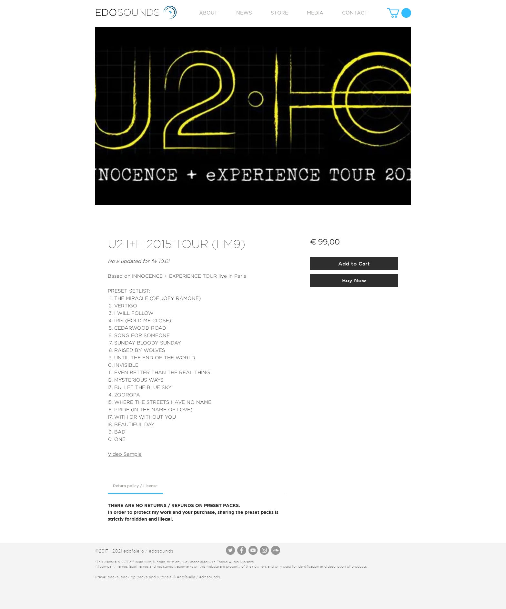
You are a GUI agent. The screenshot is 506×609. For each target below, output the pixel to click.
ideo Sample (126, 454)
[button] (399, 13)
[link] (135, 485)
